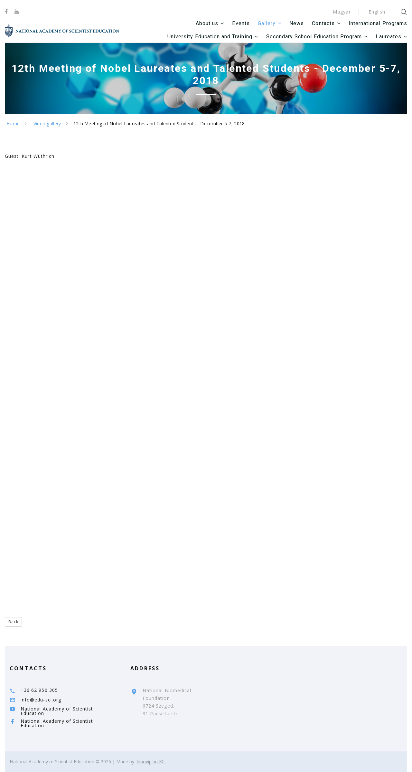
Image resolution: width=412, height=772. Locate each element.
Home (13, 123)
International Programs (378, 23)
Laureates (388, 36)
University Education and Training (209, 36)
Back (13, 621)
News (296, 23)
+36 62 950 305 (39, 690)
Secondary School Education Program (314, 36)
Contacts (323, 23)
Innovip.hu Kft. (151, 761)
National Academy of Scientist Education (57, 711)
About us (207, 23)
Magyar (342, 12)
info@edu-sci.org (41, 700)
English (377, 12)
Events (240, 23)
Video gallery (47, 123)
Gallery (267, 23)
